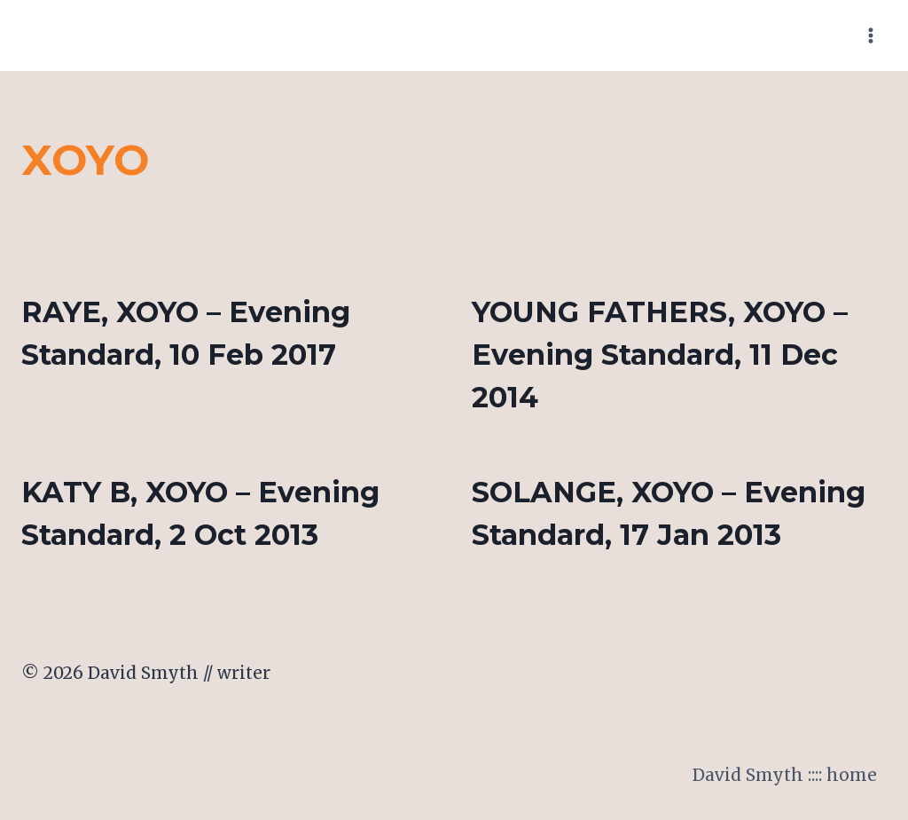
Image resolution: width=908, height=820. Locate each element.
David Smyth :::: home (785, 774)
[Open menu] (870, 35)
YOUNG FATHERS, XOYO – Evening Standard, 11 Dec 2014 (660, 354)
